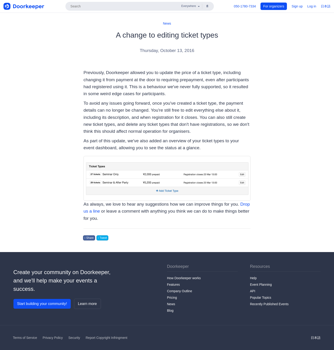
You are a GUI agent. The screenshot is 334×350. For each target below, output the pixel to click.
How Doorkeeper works (184, 278)
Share (89, 238)
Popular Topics (260, 297)
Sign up (297, 6)
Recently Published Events (269, 304)
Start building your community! (42, 304)
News (167, 23)
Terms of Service (25, 338)
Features (173, 284)
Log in (311, 6)
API (252, 291)
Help (253, 278)
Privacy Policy (53, 338)
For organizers (273, 6)
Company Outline (179, 291)
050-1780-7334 (245, 6)
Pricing (172, 297)
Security (74, 338)
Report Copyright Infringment (106, 338)
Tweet (102, 238)
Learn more (87, 304)
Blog (170, 310)
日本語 (326, 6)
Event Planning (261, 284)
